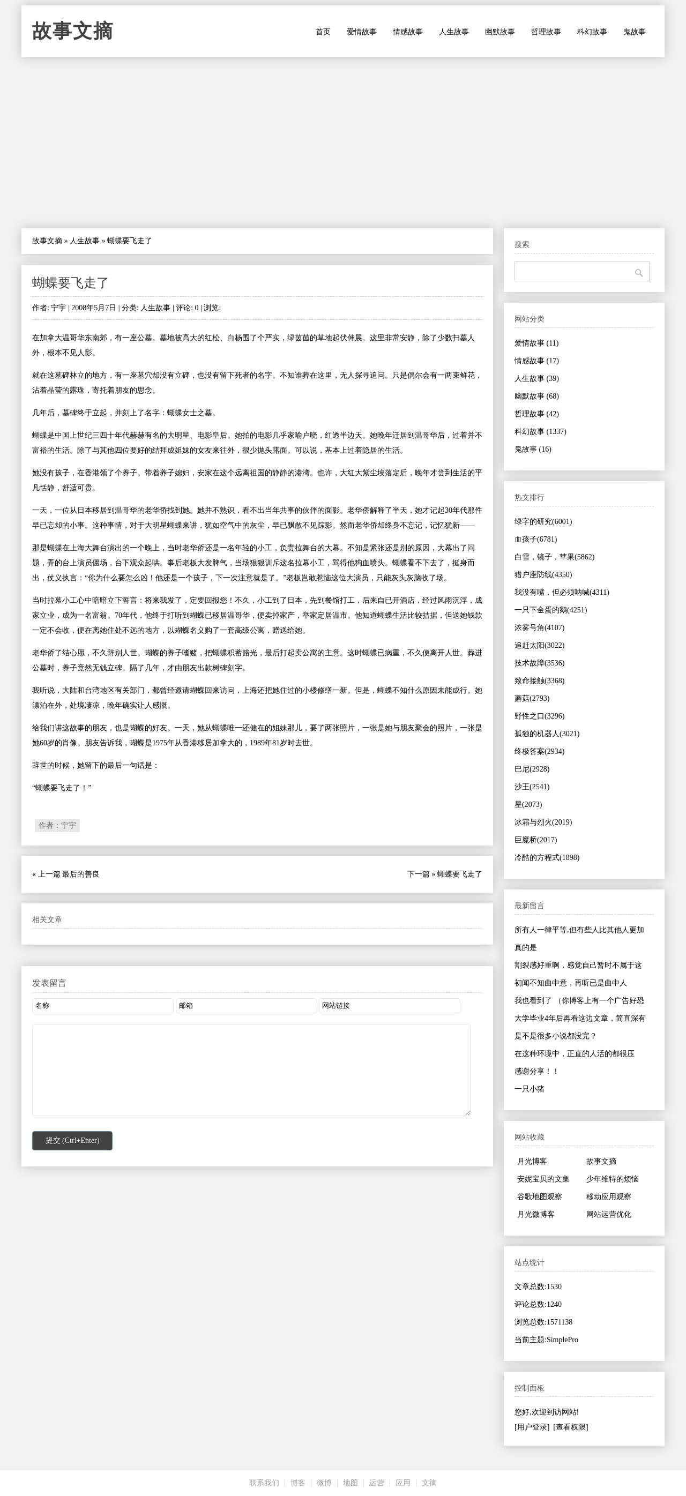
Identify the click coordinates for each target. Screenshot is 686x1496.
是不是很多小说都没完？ (555, 1036)
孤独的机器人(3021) (546, 734)
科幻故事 (592, 32)
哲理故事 (546, 32)
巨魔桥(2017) (535, 840)
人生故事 (454, 32)
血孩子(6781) (535, 539)
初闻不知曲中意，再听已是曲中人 (570, 983)
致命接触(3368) (539, 681)
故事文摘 (73, 31)
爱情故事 (362, 32)
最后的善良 (81, 874)
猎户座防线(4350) (543, 575)
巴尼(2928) (531, 769)
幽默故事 (500, 32)
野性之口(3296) (539, 716)
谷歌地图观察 (539, 1197)
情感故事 (408, 32)
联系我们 (264, 1483)
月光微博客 (536, 1214)
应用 (403, 1483)
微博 (324, 1483)
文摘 (429, 1483)
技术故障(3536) (539, 663)
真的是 (525, 948)
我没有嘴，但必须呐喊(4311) (561, 592)
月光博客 (532, 1161)
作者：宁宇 (57, 825)
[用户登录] (531, 1427)
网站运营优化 (608, 1214)
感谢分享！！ (537, 1071)
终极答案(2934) (539, 751)
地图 (350, 1483)
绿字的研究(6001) (543, 522)
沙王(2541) (531, 787)
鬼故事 (634, 32)
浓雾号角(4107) (539, 628)
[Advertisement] (343, 143)
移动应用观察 (608, 1197)
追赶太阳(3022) (539, 645)
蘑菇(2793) (531, 698)
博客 (297, 1483)
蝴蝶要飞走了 (70, 283)
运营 (376, 1483)
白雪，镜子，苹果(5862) (554, 557)
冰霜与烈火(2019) (543, 822)
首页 (323, 32)
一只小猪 (529, 1089)
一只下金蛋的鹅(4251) (550, 610)
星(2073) (528, 805)
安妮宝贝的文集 (543, 1179)
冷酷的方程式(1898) (546, 858)
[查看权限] (570, 1427)
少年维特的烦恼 (612, 1179)
